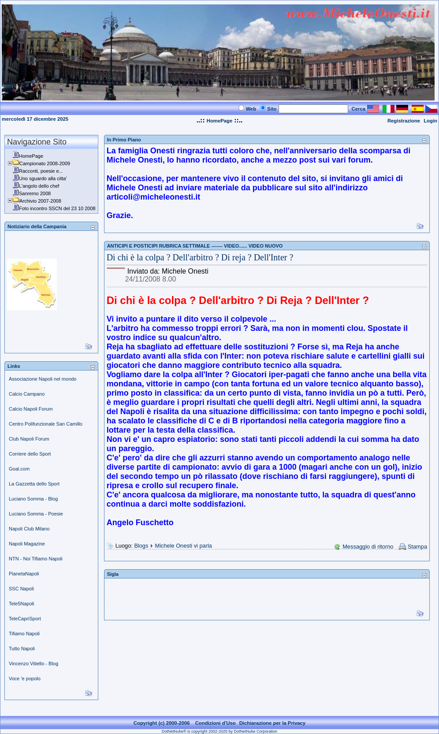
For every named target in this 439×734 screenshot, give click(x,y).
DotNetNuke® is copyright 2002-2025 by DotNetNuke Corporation (219, 731)
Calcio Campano (27, 394)
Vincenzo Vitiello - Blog (33, 663)
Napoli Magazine (27, 543)
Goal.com (19, 468)
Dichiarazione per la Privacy (272, 723)
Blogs (141, 545)
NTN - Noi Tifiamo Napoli (36, 558)
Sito (271, 108)
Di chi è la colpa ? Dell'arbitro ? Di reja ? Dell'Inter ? (200, 257)
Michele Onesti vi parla (183, 545)
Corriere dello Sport (30, 453)
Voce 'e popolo (25, 678)
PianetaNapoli (24, 573)
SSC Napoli (21, 588)
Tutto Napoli (22, 648)
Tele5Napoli (21, 603)
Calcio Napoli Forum (31, 408)
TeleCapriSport (25, 618)
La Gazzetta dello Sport (34, 483)
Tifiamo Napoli (24, 633)
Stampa (417, 546)
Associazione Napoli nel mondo (42, 379)
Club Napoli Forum (29, 438)
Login (430, 120)
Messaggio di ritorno (367, 546)
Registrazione (403, 120)
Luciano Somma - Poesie (36, 513)
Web (251, 108)
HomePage (220, 120)
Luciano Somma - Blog (33, 498)
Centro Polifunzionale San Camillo (45, 423)
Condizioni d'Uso (215, 723)
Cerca (359, 108)
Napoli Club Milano (29, 528)
